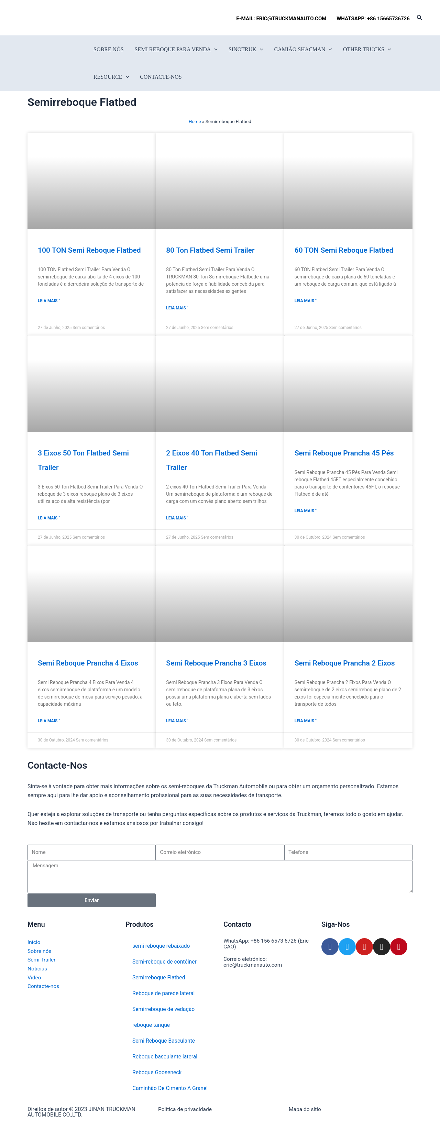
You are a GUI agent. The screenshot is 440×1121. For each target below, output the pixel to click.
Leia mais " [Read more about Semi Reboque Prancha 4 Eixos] (49, 721)
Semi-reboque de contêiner (165, 961)
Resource (111, 77)
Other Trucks (367, 49)
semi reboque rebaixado (161, 946)
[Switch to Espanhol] (56, 17)
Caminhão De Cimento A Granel (170, 1088)
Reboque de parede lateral (164, 993)
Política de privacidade (185, 1109)
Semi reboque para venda (176, 49)
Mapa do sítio (305, 1109)
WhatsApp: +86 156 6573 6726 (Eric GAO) (267, 943)
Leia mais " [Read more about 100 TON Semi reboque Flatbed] (49, 301)
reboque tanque (151, 1025)
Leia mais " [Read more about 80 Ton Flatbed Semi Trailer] (177, 308)
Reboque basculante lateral (165, 1056)
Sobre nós (109, 49)
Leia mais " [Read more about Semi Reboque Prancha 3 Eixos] (177, 721)
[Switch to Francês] (43, 17)
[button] (420, 17)
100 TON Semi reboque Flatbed (89, 250)
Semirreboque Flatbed (159, 977)
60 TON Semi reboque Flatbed (344, 250)
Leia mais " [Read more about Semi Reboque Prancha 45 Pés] (306, 511)
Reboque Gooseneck (157, 1072)
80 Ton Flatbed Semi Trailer (210, 250)
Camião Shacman (303, 49)
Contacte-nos (161, 77)
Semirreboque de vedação (164, 1009)
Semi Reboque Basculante (164, 1040)
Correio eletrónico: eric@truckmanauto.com (253, 961)
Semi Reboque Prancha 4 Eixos (88, 663)
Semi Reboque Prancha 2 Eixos (345, 663)
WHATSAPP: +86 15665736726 (373, 18)
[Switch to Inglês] (29, 17)
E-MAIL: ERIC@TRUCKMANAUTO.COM (282, 18)
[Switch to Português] (69, 17)
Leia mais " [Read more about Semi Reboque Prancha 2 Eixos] (306, 721)
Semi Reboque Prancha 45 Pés (344, 453)
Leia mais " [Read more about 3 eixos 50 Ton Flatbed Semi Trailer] (49, 518)
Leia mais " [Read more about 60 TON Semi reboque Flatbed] (306, 301)
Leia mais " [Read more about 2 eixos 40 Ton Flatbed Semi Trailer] (177, 518)
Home (195, 121)
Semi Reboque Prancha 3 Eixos (216, 663)
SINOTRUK (246, 49)
